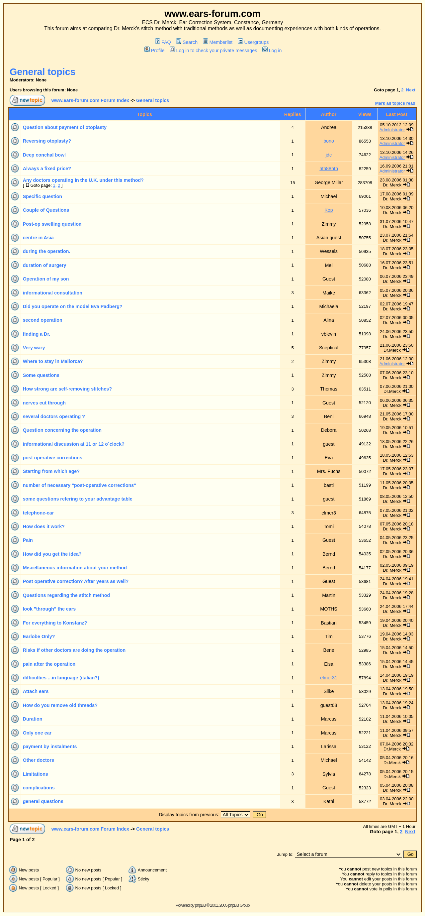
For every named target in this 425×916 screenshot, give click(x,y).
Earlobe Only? (39, 636)
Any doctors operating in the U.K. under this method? (83, 180)
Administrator (392, 129)
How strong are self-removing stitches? (67, 389)
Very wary (34, 347)
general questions (43, 801)
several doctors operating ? (54, 416)
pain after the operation (49, 664)
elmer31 (328, 677)
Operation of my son (46, 279)
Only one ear (37, 733)
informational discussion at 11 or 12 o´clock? (74, 444)
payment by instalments (50, 746)
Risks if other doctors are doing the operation (74, 650)
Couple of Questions (46, 210)
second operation (42, 320)
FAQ (163, 42)
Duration (32, 719)
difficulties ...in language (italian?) (61, 677)
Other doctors (38, 760)
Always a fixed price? (47, 168)
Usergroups (253, 42)
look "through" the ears (49, 609)
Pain (28, 540)
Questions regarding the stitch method (66, 595)
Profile (154, 50)
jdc (329, 155)
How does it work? (44, 526)
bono (328, 141)
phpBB (200, 905)
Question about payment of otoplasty (65, 127)
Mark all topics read (395, 103)
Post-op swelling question (52, 224)
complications (39, 787)
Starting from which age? (51, 471)
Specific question (42, 196)
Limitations (35, 774)
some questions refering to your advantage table (77, 499)
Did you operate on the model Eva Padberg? (73, 306)
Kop (328, 210)
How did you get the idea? (52, 554)
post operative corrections (52, 457)
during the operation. (46, 251)
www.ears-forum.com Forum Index (90, 100)
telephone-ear (38, 512)
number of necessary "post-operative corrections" (79, 485)
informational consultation (52, 292)
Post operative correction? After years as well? (76, 581)
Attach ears (36, 691)
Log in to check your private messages (213, 50)
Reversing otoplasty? (47, 141)
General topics (43, 71)
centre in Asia (38, 237)
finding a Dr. (36, 334)
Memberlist (217, 42)
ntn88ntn (328, 168)
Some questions (41, 375)
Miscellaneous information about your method (75, 567)
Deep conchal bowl (44, 155)
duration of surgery (44, 265)
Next (410, 89)
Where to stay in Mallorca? (53, 361)
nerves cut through (44, 402)
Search (187, 42)
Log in (272, 50)
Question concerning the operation (62, 430)
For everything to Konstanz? (55, 623)
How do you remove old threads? (60, 705)
